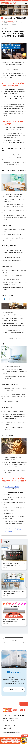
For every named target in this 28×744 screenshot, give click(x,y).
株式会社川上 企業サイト (11, 725)
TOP (2, 21)
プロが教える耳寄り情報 (10, 21)
